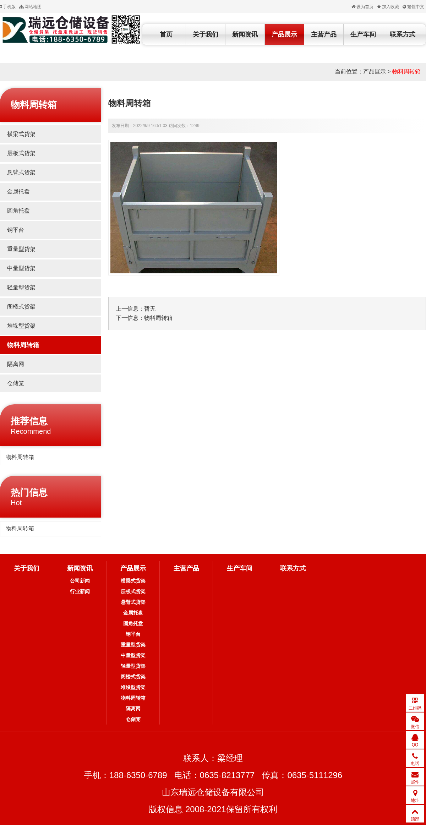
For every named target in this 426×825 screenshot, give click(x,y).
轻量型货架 (21, 287)
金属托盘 (18, 192)
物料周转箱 (406, 72)
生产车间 (363, 34)
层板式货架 (21, 153)
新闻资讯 (245, 34)
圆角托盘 (18, 211)
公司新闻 (80, 581)
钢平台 (15, 230)
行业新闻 (80, 591)
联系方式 (402, 34)
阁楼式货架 (21, 307)
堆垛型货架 (21, 326)
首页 (166, 34)
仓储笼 (15, 383)
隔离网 (15, 364)
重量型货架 (21, 249)
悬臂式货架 (21, 172)
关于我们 (205, 34)
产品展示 (284, 34)
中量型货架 (21, 268)
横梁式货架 (21, 134)
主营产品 (324, 34)
